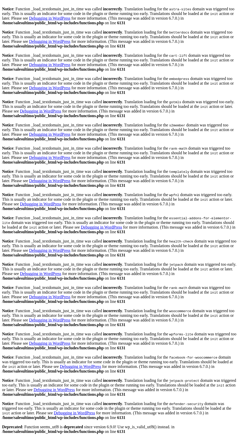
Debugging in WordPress (49, 18)
